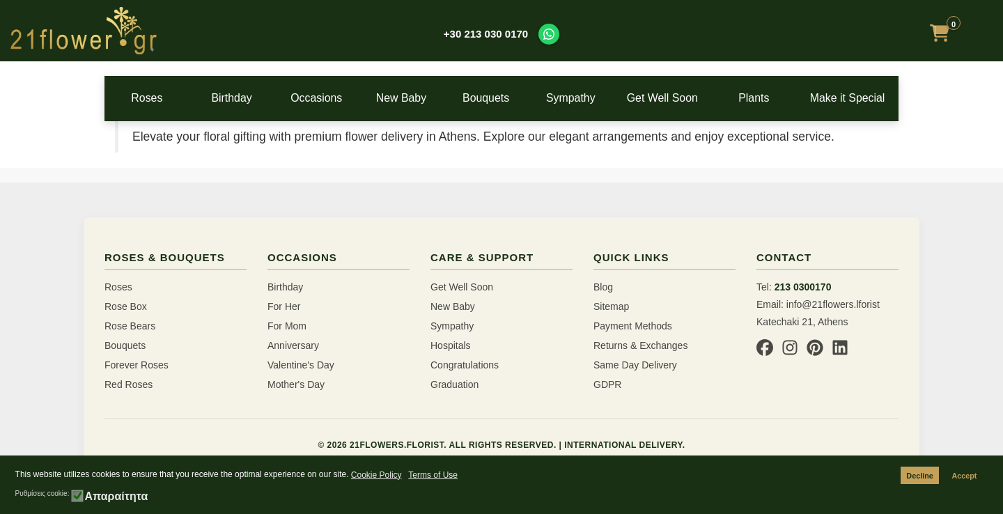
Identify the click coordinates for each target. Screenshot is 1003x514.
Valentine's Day (300, 365)
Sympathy (590, 98)
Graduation (454, 384)
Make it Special (854, 98)
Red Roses (128, 384)
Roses (148, 98)
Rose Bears (129, 326)
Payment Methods (632, 326)
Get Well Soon (677, 98)
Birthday (237, 98)
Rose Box (125, 306)
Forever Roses (136, 365)
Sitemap (611, 306)
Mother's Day (296, 384)
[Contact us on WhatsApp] (548, 34)
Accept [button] (964, 476)
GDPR (607, 384)
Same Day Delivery (635, 365)
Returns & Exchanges (640, 345)
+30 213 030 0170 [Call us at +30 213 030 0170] (486, 34)
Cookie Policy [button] (376, 475)
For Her (283, 306)
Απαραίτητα (116, 496)
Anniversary (293, 345)
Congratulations (464, 365)
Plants (766, 98)
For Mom (286, 326)
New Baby (413, 98)
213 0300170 (803, 287)
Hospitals (450, 345)
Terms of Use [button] (433, 475)
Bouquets (501, 98)
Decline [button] (919, 476)
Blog (603, 287)
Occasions (325, 98)
